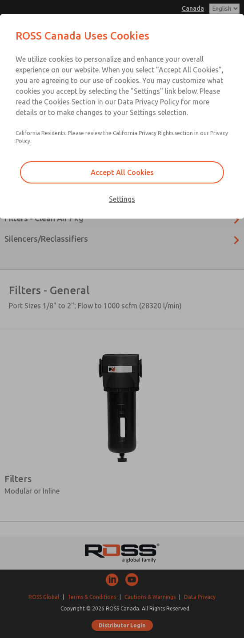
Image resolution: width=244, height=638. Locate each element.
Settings (122, 199)
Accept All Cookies (122, 172)
